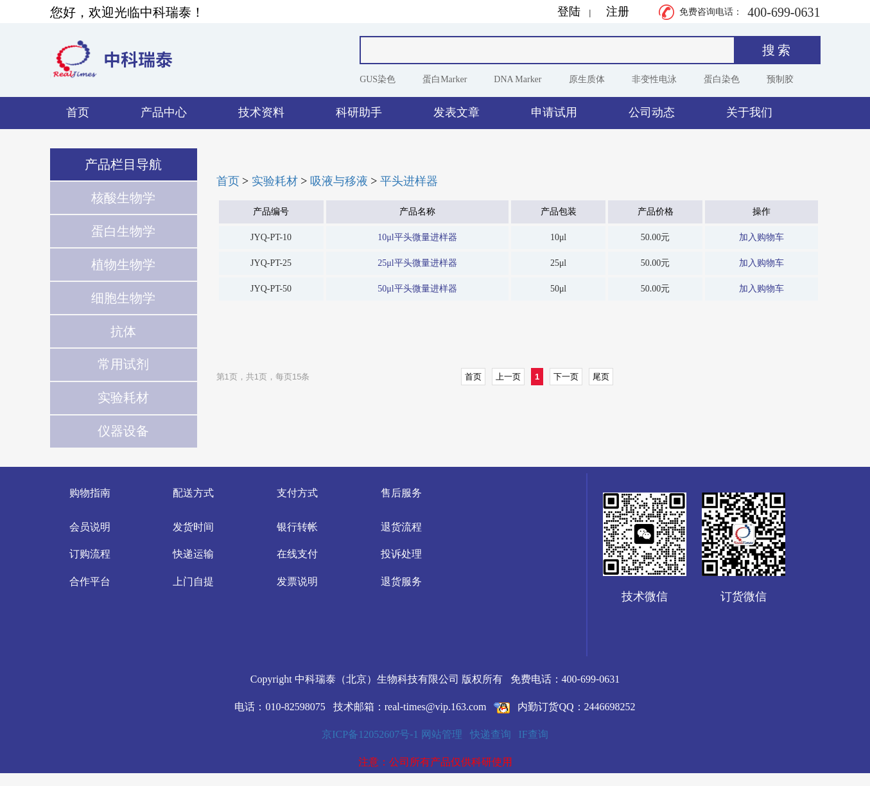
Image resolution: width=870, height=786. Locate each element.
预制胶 (780, 79)
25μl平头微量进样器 (417, 263)
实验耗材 (275, 181)
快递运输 (193, 553)
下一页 (566, 376)
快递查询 (490, 734)
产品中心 (164, 112)
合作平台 (89, 581)
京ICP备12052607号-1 (370, 734)
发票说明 (297, 581)
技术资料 (261, 112)
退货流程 (401, 526)
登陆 (568, 11)
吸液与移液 (339, 181)
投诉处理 (401, 553)
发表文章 (456, 112)
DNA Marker (517, 79)
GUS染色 (378, 79)
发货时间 (193, 526)
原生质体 (587, 79)
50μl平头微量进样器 (417, 288)
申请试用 (554, 112)
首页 (77, 112)
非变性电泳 (654, 79)
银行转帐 (297, 526)
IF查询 (533, 734)
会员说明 (89, 526)
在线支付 (297, 553)
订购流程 (89, 553)
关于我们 (749, 112)
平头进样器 (409, 181)
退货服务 (401, 581)
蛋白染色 (722, 79)
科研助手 (359, 112)
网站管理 (441, 734)
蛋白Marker (444, 79)
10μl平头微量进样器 (417, 237)
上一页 (508, 376)
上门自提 (193, 581)
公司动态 (652, 112)
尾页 (601, 376)
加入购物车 (761, 237)
